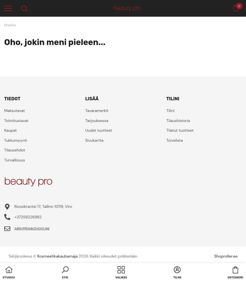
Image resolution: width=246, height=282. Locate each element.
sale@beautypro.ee (32, 228)
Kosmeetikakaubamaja (57, 256)
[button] (65, 273)
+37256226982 (28, 216)
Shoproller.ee (226, 256)
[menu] (8, 8)
